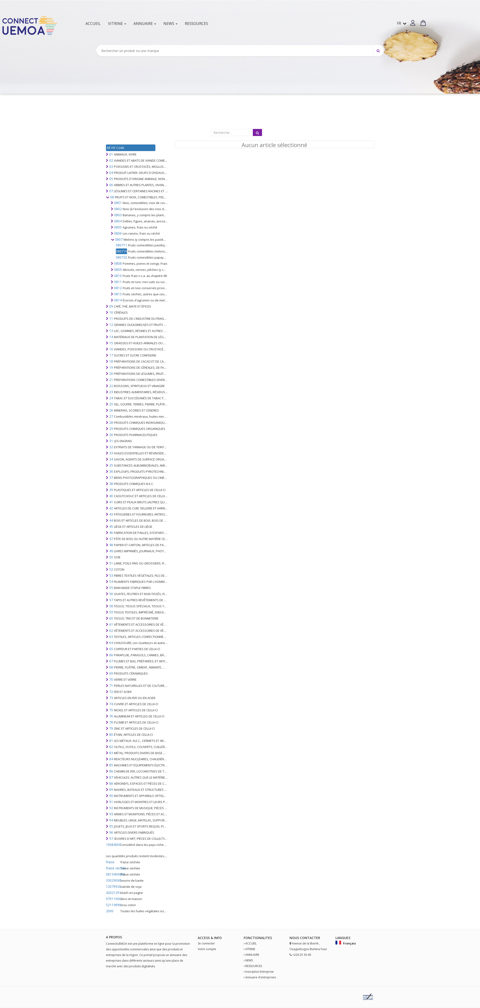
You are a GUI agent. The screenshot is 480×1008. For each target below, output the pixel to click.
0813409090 (113, 874)
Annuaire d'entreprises (260, 977)
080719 (121, 251)
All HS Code (115, 147)
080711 (121, 245)
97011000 (113, 898)
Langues (342, 938)
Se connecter (206, 943)
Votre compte (207, 949)
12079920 (113, 886)
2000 (109, 911)
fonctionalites (258, 938)
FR (402, 23)
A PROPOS (114, 937)
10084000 (113, 844)
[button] (413, 23)
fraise (110, 862)
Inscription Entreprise (259, 972)
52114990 (113, 905)
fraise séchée (113, 868)
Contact (308, 938)
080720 (121, 257)
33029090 (113, 880)
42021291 (113, 892)
